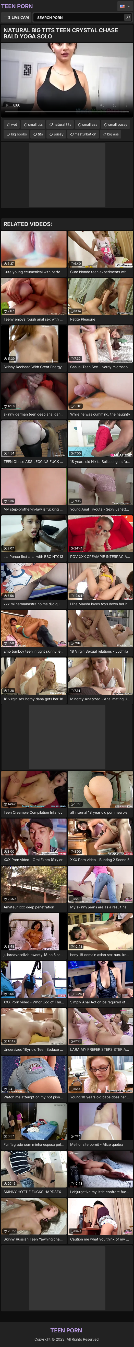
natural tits (62, 124)
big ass (113, 134)
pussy (59, 134)
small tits (35, 124)
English (125, 6)
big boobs (19, 134)
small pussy (117, 124)
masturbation (85, 134)
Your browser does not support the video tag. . (67, 80)
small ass (89, 124)
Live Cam (20, 17)
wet (14, 124)
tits (40, 134)
